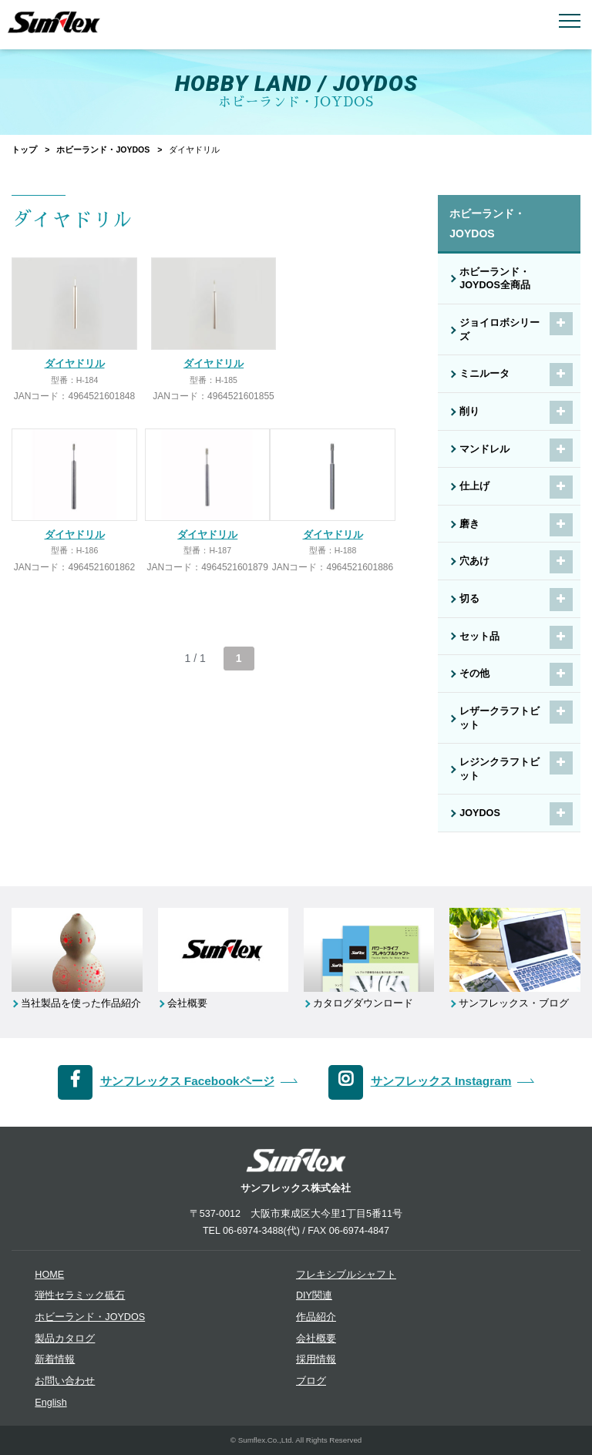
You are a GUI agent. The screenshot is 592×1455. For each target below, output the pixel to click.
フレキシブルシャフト (346, 1274)
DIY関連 (314, 1295)
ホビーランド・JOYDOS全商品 (494, 279)
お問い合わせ (65, 1381)
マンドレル (484, 449)
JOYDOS (479, 813)
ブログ (311, 1381)
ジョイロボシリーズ (499, 330)
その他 (474, 673)
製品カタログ (65, 1338)
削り (469, 411)
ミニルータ (484, 373)
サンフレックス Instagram (441, 1080)
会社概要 (316, 1338)
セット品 (479, 636)
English (50, 1402)
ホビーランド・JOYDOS (103, 149)
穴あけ (474, 561)
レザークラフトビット (499, 718)
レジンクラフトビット (499, 769)
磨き (469, 524)
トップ (24, 149)
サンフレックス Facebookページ (187, 1080)
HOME (49, 1274)
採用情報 (316, 1359)
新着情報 (55, 1359)
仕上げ (474, 486)
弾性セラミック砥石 (80, 1295)
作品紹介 (316, 1317)
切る (469, 598)
